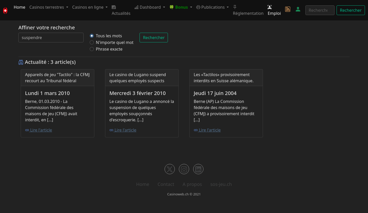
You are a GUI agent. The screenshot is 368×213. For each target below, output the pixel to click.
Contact (166, 184)
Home (19, 7)
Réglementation (248, 10)
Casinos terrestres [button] (47, 7)
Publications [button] (211, 7)
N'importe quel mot (114, 42)
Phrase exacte (109, 49)
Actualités (121, 10)
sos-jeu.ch (221, 184)
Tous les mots (109, 36)
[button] (180, 7)
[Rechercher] (320, 10)
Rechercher (351, 10)
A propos (192, 184)
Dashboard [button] (148, 7)
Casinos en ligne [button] (88, 7)
